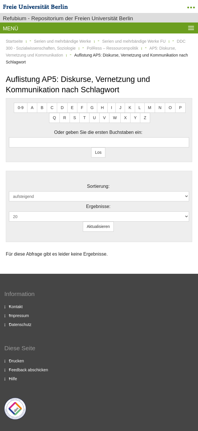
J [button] (120, 107)
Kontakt (16, 306)
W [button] (115, 117)
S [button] (74, 117)
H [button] (102, 107)
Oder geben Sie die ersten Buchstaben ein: (98, 132)
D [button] (62, 107)
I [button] (111, 107)
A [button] (32, 107)
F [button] (82, 107)
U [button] (94, 117)
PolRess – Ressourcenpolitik (112, 48)
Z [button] (145, 117)
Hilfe (13, 378)
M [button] (150, 107)
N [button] (159, 107)
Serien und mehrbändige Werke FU (134, 41)
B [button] (42, 107)
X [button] (125, 117)
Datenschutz (20, 324)
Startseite (14, 41)
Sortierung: (98, 186)
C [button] (52, 107)
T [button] (84, 117)
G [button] (92, 107)
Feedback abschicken (28, 370)
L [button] (140, 107)
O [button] (170, 107)
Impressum (19, 315)
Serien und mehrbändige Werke (62, 41)
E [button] (72, 107)
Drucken (16, 361)
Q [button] (54, 117)
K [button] (129, 107)
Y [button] (135, 117)
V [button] (104, 117)
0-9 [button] (20, 107)
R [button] (64, 117)
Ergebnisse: (98, 206)
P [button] (180, 107)
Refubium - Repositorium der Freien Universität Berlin (68, 18)
